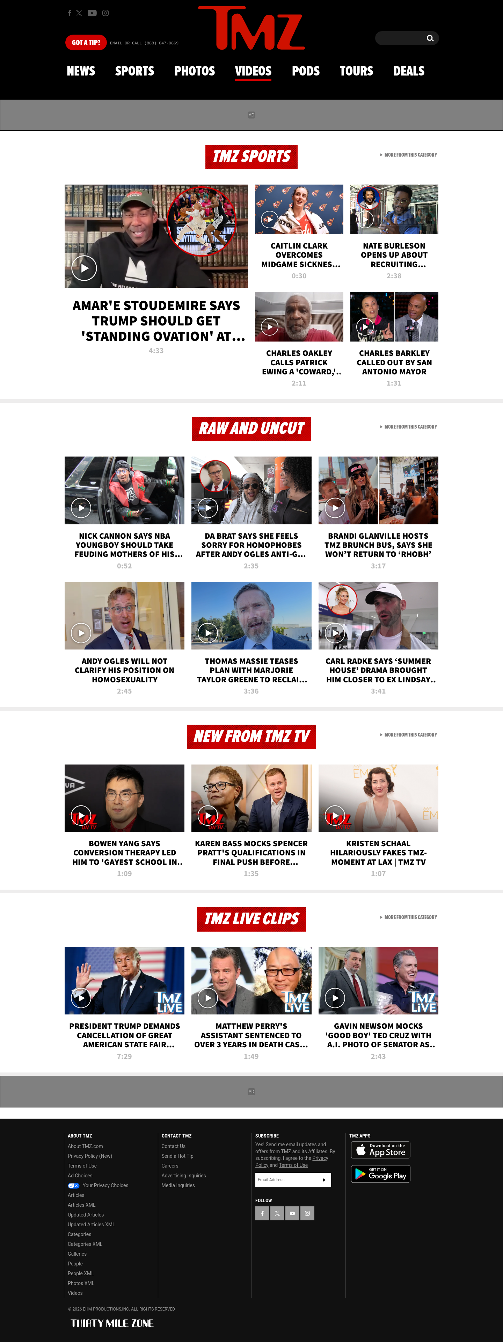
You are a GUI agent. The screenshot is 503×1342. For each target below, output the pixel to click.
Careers (170, 1166)
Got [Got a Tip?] (86, 43)
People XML (81, 1273)
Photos (194, 71)
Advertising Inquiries (184, 1175)
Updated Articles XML (91, 1224)
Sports (134, 71)
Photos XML (81, 1283)
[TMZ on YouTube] (292, 1213)
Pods (306, 71)
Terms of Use (82, 1166)
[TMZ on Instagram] (105, 13)
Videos (253, 71)
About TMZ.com (85, 1146)
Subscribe (324, 1180)
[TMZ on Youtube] (92, 13)
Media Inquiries (178, 1185)
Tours (356, 71)
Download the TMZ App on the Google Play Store (380, 1174)
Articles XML (82, 1205)
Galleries (77, 1254)
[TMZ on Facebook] (69, 13)
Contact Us (174, 1146)
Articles (76, 1195)
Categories (79, 1234)
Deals (408, 71)
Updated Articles (86, 1215)
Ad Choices (80, 1175)
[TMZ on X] (80, 13)
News (81, 71)
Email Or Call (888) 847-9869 (144, 43)
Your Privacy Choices (98, 1185)
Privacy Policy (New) (90, 1156)
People (75, 1263)
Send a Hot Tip (178, 1156)
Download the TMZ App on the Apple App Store (380, 1150)
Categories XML (85, 1244)
